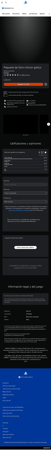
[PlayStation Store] (8, 8)
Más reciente (6, 13)
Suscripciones (33, 13)
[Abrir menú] (2, 2)
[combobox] (25, 184)
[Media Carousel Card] (20, 124)
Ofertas (24, 13)
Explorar (42, 13)
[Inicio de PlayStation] (25, 2)
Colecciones (16, 13)
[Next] (48, 124)
